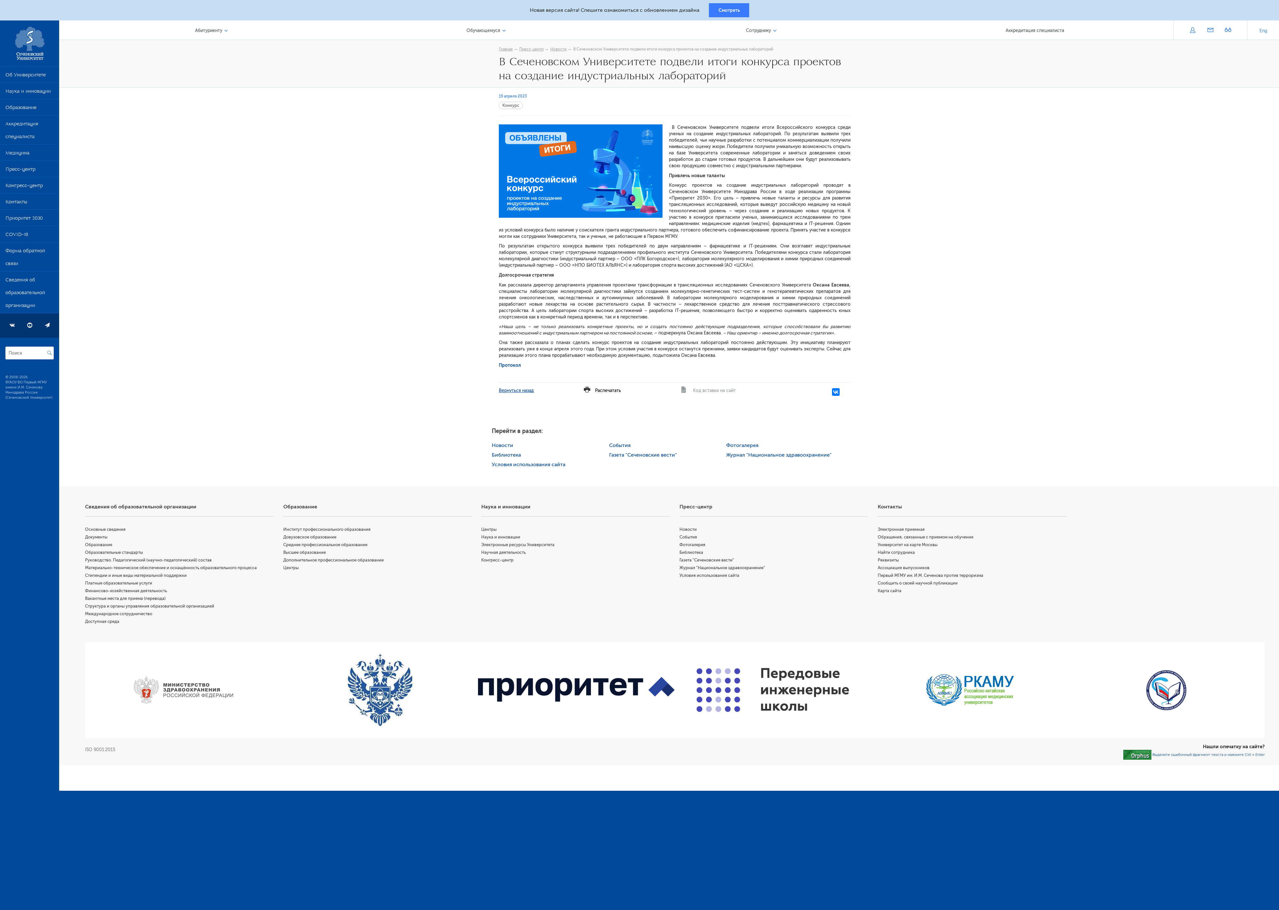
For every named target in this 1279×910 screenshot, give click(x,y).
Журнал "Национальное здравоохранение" (780, 456)
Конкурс (512, 106)
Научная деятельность (505, 553)
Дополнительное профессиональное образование (336, 561)
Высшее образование (307, 553)
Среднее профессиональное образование (328, 545)
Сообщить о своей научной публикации (919, 584)
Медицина (17, 155)
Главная (507, 50)
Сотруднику (759, 31)
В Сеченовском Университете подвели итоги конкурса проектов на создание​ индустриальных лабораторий (675, 50)
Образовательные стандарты (117, 553)
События (621, 446)
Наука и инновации (28, 93)
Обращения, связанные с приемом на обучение (926, 538)
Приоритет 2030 (24, 220)
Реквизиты (889, 561)
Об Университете (25, 77)
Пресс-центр (20, 171)
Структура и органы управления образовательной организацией (152, 607)
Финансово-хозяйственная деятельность (129, 591)
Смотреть (729, 10)
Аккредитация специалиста (21, 132)
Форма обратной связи (25, 259)
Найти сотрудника (897, 553)
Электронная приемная (902, 530)
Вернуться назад (517, 391)
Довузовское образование (312, 538)
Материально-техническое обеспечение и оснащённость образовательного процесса (174, 568)
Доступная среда (105, 622)
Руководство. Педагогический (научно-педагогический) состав (151, 561)
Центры (293, 568)
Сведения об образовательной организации (25, 295)
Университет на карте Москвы (908, 545)
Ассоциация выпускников (904, 568)
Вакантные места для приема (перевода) (128, 599)
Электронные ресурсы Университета (520, 545)
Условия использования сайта (530, 465)
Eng (1263, 31)
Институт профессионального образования (329, 530)
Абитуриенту (211, 31)
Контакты (16, 204)
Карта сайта (890, 591)
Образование (20, 109)
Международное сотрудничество (121, 614)
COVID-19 (16, 236)
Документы (99, 538)
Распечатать (609, 391)
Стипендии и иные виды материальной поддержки (139, 576)
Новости (560, 50)
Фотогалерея (744, 446)
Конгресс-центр (24, 187)
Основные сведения (108, 530)
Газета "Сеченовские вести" (644, 456)
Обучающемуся (485, 31)
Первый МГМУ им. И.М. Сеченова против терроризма (931, 576)
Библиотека (507, 456)
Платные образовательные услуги (121, 584)
